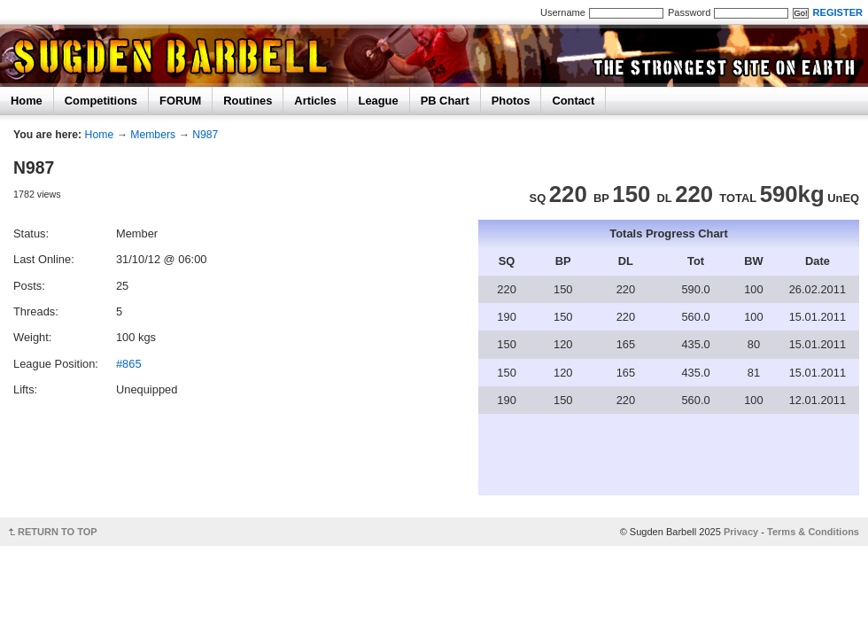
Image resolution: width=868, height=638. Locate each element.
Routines (247, 100)
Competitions (101, 100)
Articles (315, 100)
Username (562, 12)
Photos (511, 100)
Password (689, 12)
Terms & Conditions (813, 531)
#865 (129, 363)
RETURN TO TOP (57, 531)
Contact (573, 100)
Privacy (741, 531)
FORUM (180, 100)
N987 (205, 134)
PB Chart (445, 100)
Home (27, 100)
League (379, 100)
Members (152, 134)
